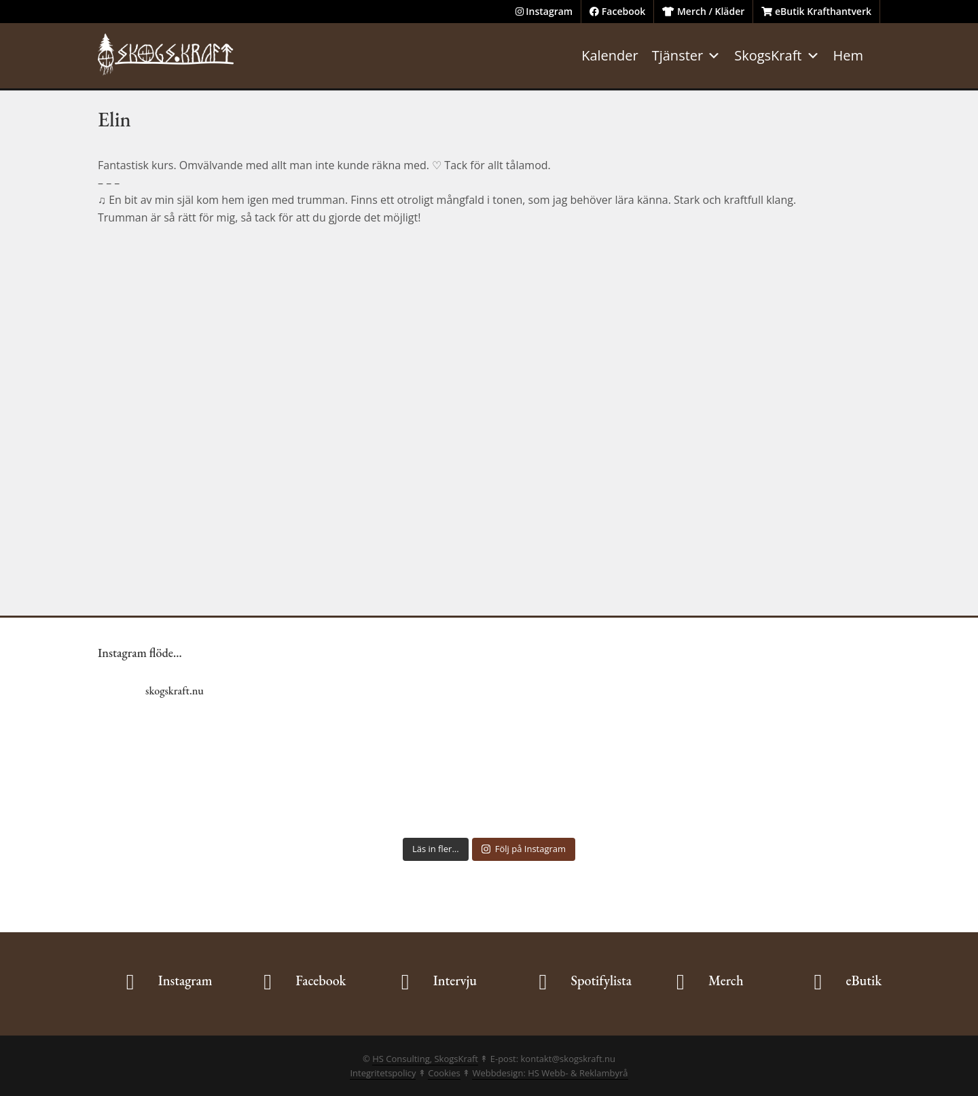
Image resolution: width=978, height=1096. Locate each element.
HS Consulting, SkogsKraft (425, 1059)
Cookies (444, 1073)
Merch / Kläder (703, 11)
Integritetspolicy (383, 1073)
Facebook (617, 11)
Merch (726, 980)
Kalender (609, 55)
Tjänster (686, 55)
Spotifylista (601, 980)
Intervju (455, 980)
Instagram (544, 11)
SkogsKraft (776, 55)
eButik (864, 980)
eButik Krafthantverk (816, 11)
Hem (848, 55)
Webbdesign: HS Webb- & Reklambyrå (550, 1073)
